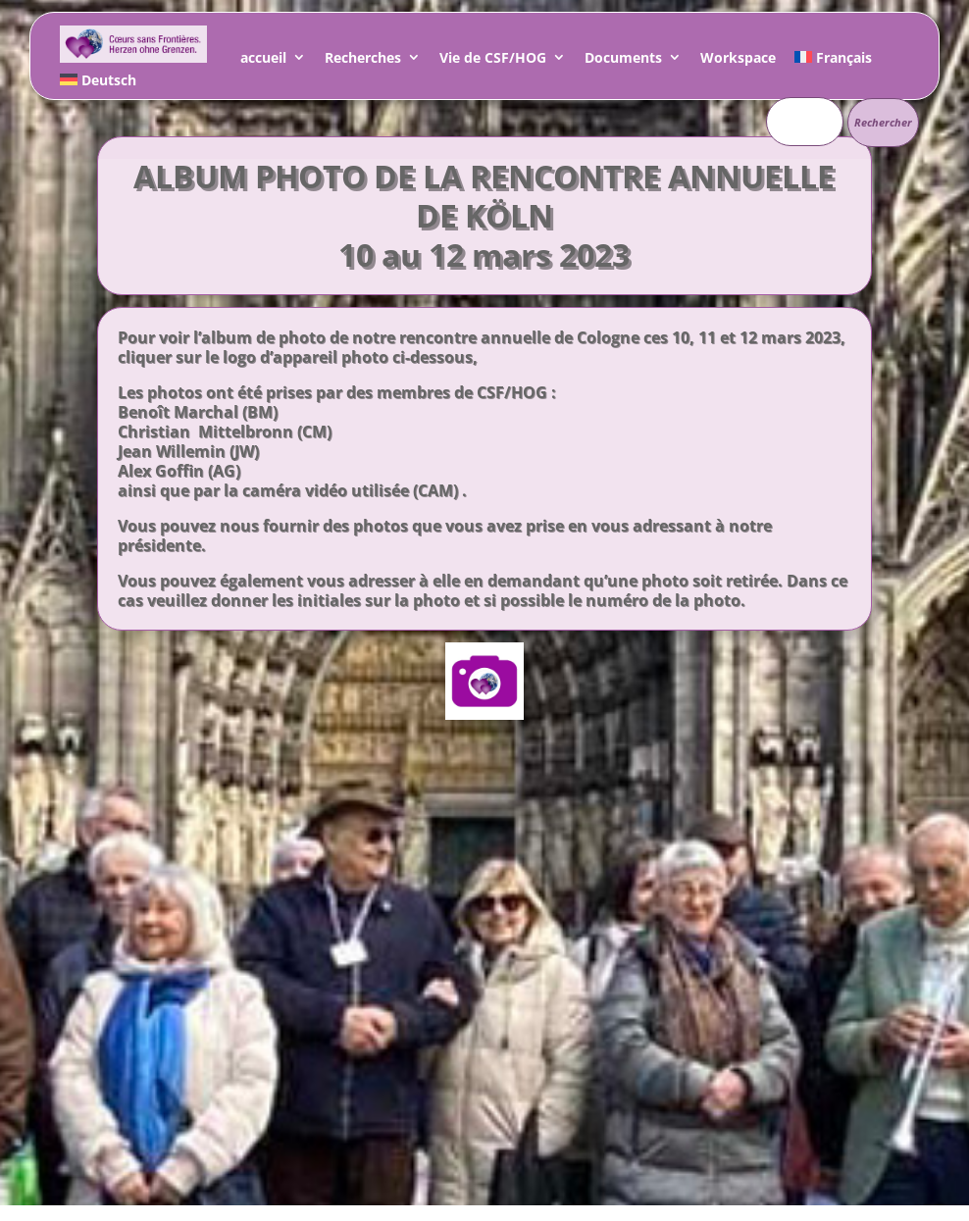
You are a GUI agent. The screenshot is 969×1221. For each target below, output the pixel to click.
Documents (623, 60)
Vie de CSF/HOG (492, 60)
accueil (263, 60)
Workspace (738, 60)
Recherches (363, 60)
